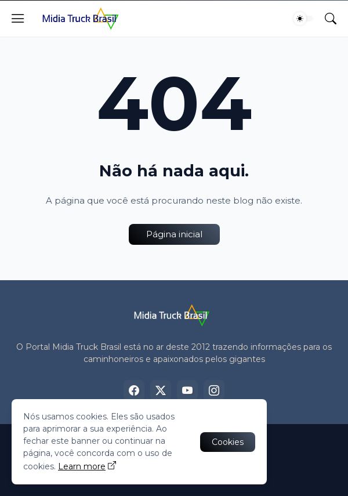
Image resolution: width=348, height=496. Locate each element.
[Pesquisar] (330, 18)
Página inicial (174, 234)
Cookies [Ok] (228, 442)
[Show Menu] (18, 18)
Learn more (82, 466)
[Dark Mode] (303, 18)
